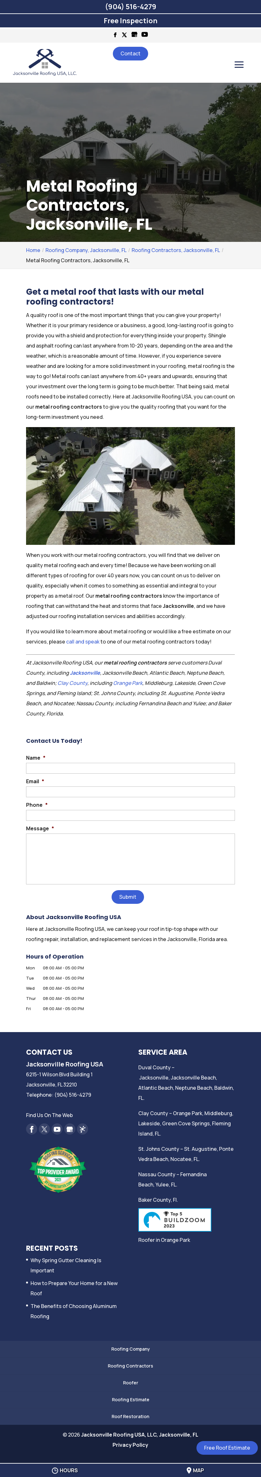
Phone (37, 805)
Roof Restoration (130, 1416)
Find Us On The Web (49, 1115)
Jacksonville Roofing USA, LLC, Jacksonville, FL (139, 1434)
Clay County (72, 682)
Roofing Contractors (130, 1366)
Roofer (130, 1383)
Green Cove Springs (186, 1123)
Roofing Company (130, 1349)
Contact (130, 53)
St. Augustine (200, 1148)
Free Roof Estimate (227, 1447)
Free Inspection (130, 20)
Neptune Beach (193, 1087)
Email (35, 781)
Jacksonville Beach (193, 1077)
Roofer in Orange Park (164, 1239)
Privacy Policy (130, 1444)
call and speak (83, 641)
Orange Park (127, 682)
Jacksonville (85, 672)
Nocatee (180, 1159)
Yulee (162, 1184)
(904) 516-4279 (130, 6)
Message (40, 828)
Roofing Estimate (130, 1399)
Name (35, 758)
